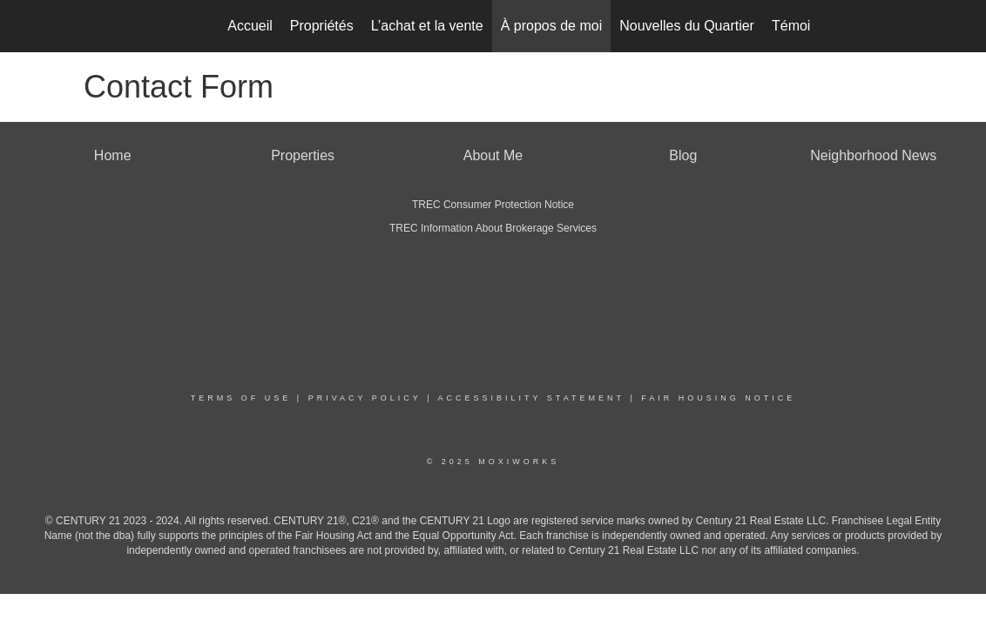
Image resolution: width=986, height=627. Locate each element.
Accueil (250, 25)
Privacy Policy (365, 398)
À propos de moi (552, 25)
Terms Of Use (241, 398)
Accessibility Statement (531, 398)
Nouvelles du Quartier (686, 25)
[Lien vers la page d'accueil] (80, 26)
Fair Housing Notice (718, 398)
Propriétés (322, 25)
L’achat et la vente (427, 25)
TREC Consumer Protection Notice (493, 205)
